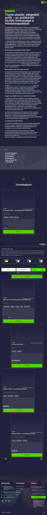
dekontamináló (6, 306)
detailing (11, 217)
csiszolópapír (10, 395)
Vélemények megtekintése (28, 209)
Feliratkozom (38, 497)
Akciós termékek (19, 488)
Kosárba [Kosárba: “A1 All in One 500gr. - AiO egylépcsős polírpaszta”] (27, 365)
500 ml (5, 228)
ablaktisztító (6, 217)
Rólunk (17, 494)
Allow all (38, 269)
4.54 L (5, 226)
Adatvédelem (19, 492)
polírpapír (16, 395)
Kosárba (18, 232)
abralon (5, 395)
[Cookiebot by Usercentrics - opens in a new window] (40, 244)
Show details (40, 266)
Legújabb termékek (20, 486)
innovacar (16, 217)
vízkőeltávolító (27, 306)
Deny (8, 269)
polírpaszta (19, 351)
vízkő (22, 306)
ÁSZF (17, 490)
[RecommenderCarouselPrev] (5, 459)
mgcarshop (35, 501)
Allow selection (23, 269)
